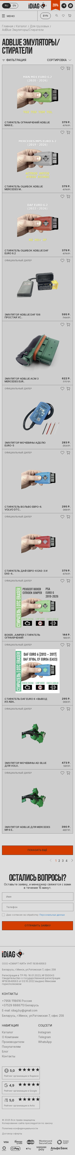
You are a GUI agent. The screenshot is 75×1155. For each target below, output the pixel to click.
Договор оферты (12, 1134)
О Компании (10, 1037)
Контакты (8, 1056)
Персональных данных (52, 914)
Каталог (21, 26)
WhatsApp (45, 1042)
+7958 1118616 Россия (17, 1000)
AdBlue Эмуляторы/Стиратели (23, 29)
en (14, 5)
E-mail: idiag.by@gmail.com (19, 1010)
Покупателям (11, 1046)
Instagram (44, 1032)
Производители (13, 1042)
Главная (7, 26)
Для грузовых (39, 26)
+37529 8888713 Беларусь (20, 1005)
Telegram (44, 1037)
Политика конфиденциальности (20, 1128)
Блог (5, 1051)
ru (6, 5)
